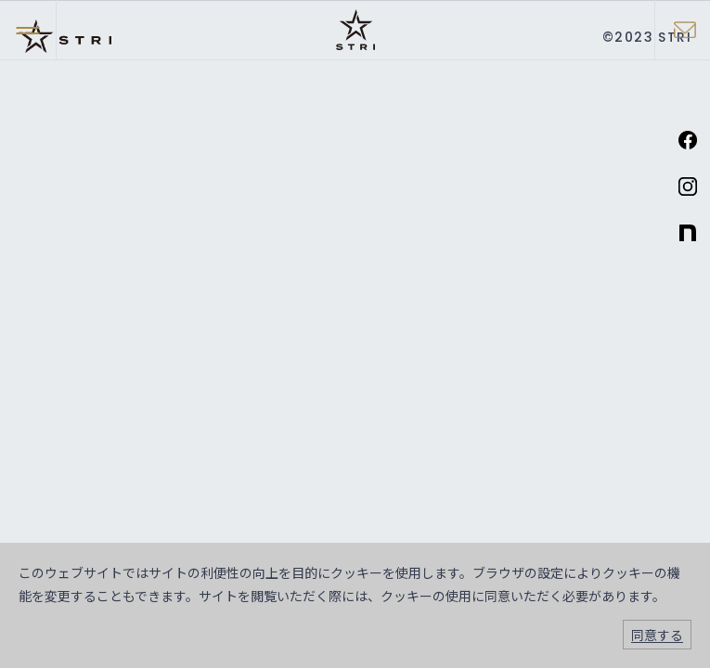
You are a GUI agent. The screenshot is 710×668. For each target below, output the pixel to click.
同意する (657, 634)
